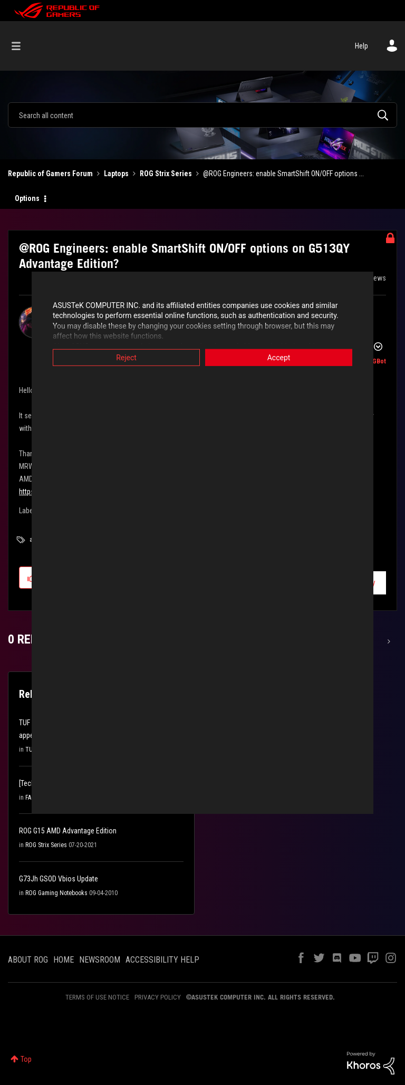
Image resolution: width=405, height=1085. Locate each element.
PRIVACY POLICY (157, 997)
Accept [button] (279, 357)
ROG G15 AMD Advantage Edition (68, 831)
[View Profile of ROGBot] (375, 361)
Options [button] (27, 198)
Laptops (116, 173)
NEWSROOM (99, 960)
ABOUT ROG (28, 960)
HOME (63, 960)
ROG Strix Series (166, 173)
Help (361, 46)
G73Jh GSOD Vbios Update (58, 879)
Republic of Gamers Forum (50, 173)
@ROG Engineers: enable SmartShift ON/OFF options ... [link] (283, 173)
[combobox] (202, 115)
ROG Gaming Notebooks (56, 893)
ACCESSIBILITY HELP (162, 960)
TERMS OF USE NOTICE (97, 997)
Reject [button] (126, 357)
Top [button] (26, 1059)
